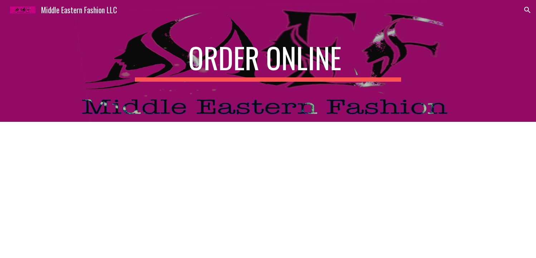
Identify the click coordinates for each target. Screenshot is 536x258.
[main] (268, 61)
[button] (527, 10)
